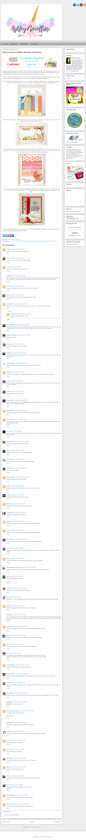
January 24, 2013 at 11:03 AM (21, 693)
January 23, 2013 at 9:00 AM (21, 400)
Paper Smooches (45, 241)
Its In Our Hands (10, 477)
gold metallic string (53, 119)
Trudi (7, 548)
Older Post (58, 822)
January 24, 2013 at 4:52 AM (15, 597)
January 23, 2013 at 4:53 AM (14, 266)
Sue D (7, 286)
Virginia (8, 249)
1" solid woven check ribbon (50, 149)
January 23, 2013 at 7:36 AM (22, 324)
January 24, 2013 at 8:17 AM (19, 635)
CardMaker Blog (37, 72)
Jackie (8, 530)
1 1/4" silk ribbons (28, 190)
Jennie (8, 295)
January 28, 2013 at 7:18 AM (17, 776)
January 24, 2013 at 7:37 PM (17, 731)
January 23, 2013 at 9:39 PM (17, 558)
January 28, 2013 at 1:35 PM (16, 784)
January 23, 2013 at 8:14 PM (16, 530)
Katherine (8, 682)
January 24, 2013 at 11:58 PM (17, 749)
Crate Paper (16, 241)
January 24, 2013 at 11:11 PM (18, 740)
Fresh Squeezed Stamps (25, 241)
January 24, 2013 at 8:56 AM (21, 673)
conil (7, 381)
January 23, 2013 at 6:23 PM (19, 503)
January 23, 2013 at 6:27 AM (20, 304)
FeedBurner (78, 235)
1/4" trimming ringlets (41, 119)
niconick (8, 740)
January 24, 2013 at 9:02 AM (18, 682)
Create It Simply (10, 363)
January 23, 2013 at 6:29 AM (24, 314)
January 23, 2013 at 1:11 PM (16, 459)
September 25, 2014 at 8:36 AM (21, 804)
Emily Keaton (9, 512)
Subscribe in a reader (71, 244)
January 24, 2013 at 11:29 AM (20, 702)
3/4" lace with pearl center (30, 119)
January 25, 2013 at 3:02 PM (20, 758)
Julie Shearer (9, 304)
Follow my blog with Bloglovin (73, 211)
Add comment (6, 811)
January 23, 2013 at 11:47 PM (16, 576)
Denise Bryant (9, 419)
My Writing (34, 44)
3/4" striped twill (15, 82)
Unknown (8, 521)
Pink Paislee (52, 241)
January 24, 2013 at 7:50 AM (20, 626)
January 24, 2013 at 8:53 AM (21, 665)
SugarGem (9, 353)
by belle (8, 494)
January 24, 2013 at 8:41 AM (15, 653)
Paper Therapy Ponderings (13, 710)
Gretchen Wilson (10, 665)
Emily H (8, 558)
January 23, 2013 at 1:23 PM (20, 468)
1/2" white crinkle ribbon (27, 82)
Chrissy (8, 776)
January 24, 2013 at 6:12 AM (18, 605)
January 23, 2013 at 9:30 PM (16, 548)
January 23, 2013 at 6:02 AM (16, 286)
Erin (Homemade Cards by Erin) (14, 567)
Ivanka (8, 450)
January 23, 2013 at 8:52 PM (21, 539)
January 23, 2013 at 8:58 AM (16, 391)
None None (9, 503)
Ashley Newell (77, 58)
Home (5, 44)
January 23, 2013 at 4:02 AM (16, 258)
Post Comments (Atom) (34, 827)
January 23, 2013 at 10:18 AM (15, 431)
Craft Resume (24, 44)
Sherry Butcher (10, 410)
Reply (7, 253)
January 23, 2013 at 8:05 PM (18, 521)
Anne (7, 644)
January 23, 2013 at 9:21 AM (21, 410)
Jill (7, 597)
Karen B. (8, 731)
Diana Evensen (10, 539)
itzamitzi (8, 372)
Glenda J (8, 344)
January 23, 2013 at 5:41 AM (19, 275)
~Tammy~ (8, 588)
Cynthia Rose (9, 626)
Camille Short (9, 468)
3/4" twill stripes (50, 150)
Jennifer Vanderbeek (11, 335)
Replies (9, 311)
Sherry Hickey (9, 693)
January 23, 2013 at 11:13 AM (22, 441)
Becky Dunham (10, 400)
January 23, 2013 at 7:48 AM (18, 344)
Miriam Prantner (10, 673)
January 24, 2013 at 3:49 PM (26, 710)
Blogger (51, 836)
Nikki (7, 784)
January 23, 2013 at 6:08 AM (16, 295)
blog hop (8, 241)
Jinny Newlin (9, 758)
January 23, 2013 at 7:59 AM (18, 353)
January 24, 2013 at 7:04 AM (19, 614)
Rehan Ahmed (9, 795)
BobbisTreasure (10, 441)
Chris (7, 459)
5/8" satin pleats (42, 150)
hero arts (34, 241)
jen (7, 653)
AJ (7, 431)
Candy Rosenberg (34, 229)
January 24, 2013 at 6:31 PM (19, 722)
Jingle (7, 391)
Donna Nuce (9, 635)
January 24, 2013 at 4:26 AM (18, 588)
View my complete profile (72, 71)
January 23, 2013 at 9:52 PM (29, 567)
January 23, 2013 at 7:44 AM (23, 335)
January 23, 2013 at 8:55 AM (16, 381)
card (12, 241)
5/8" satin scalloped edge (32, 150)
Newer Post (6, 822)
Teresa (8, 749)
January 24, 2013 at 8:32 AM (16, 644)
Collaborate (14, 44)
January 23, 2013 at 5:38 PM (17, 494)
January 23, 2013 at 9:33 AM (20, 419)
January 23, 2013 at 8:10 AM (21, 363)
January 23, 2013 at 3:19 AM (17, 249)
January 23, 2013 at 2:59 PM (17, 486)
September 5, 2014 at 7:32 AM (21, 795)
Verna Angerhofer (10, 324)
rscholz (8, 486)
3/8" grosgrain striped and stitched (18, 150)
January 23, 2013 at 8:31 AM (17, 372)
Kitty (7, 576)
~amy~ (8, 258)
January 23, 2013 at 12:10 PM (17, 450)
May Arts (38, 241)
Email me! (68, 78)
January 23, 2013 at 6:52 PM (20, 512)
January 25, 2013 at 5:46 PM (18, 767)
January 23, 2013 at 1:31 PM (21, 477)
